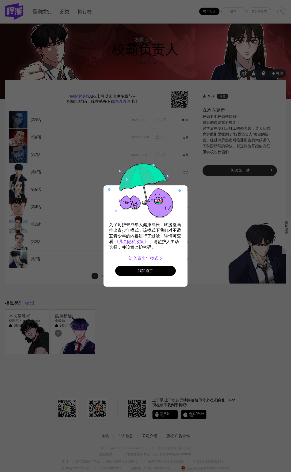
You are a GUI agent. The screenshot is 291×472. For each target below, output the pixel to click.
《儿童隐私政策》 (131, 241)
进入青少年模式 (145, 258)
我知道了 (145, 271)
